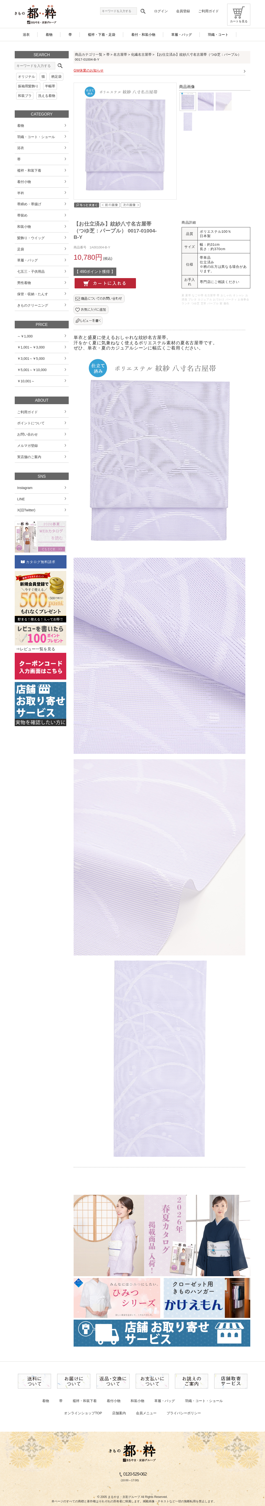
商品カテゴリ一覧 (88, 54)
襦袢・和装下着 (85, 1401)
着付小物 (113, 1401)
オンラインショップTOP (83, 1413)
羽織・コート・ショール (204, 1401)
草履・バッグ (164, 1401)
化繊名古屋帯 (141, 54)
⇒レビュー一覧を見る (35, 649)
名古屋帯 (120, 54)
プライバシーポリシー (184, 1413)
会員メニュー (146, 1413)
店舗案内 (119, 1413)
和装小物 (137, 1401)
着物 (45, 1401)
